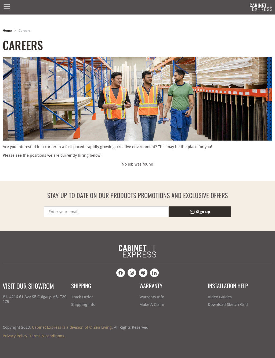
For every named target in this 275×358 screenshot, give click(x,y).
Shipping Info (83, 304)
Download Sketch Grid (228, 304)
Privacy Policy (15, 335)
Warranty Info (151, 296)
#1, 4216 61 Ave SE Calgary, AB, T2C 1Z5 (35, 299)
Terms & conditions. (47, 335)
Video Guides (220, 296)
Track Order (82, 296)
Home (7, 30)
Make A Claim (151, 304)
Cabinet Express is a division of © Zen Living (72, 327)
